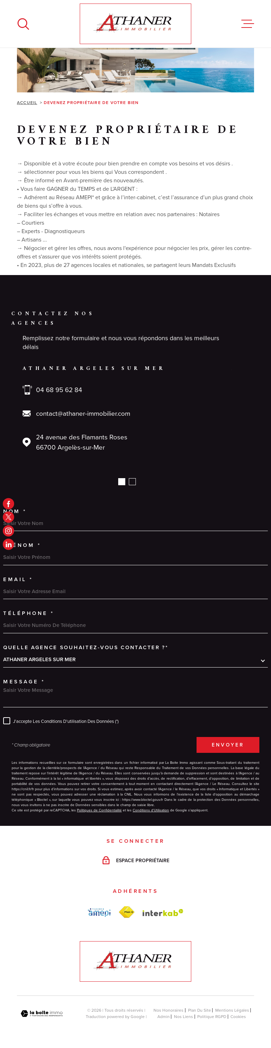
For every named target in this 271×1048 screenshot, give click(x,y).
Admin (163, 1016)
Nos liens (183, 1016)
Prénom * (22, 545)
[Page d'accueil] (135, 24)
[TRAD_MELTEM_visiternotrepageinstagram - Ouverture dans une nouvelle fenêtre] (8, 530)
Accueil (27, 102)
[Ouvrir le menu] (247, 24)
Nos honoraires (168, 1010)
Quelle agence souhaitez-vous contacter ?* (85, 647)
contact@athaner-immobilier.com (83, 413)
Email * (18, 579)
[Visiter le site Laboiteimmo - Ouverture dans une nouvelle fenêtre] (41, 1013)
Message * (24, 681)
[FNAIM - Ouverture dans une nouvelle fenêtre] (126, 912)
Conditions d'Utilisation (151, 810)
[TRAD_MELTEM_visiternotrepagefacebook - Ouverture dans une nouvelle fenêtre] (8, 503)
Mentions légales (232, 1010)
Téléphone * (28, 613)
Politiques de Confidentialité (99, 810)
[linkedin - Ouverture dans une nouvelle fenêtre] (8, 544)
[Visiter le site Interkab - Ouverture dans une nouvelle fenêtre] (163, 912)
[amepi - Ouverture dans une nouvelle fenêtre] (99, 912)
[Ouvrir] (23, 24)
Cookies (238, 1017)
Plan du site (199, 1010)
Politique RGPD (211, 1016)
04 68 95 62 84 (59, 390)
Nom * (15, 511)
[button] (121, 481)
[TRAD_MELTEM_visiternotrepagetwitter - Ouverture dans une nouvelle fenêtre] (8, 517)
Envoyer (228, 744)
